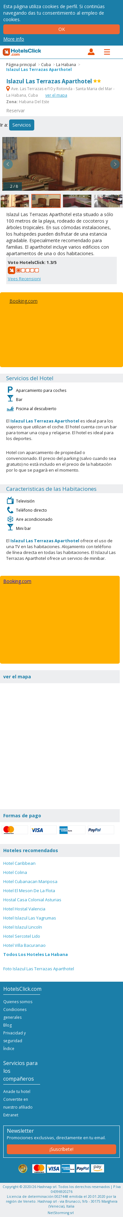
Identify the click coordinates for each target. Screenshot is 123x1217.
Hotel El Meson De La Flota (29, 890)
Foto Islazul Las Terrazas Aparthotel (38, 969)
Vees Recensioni (24, 279)
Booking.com (23, 301)
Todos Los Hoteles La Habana (35, 954)
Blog (7, 1025)
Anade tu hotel (16, 1091)
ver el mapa (56, 95)
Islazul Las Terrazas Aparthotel (39, 69)
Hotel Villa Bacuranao (24, 945)
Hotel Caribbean (19, 863)
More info (13, 39)
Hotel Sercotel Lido (21, 936)
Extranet (10, 1115)
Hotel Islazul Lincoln (22, 927)
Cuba (46, 64)
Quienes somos (17, 1001)
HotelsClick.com (22, 52)
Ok (61, 29)
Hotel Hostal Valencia (24, 909)
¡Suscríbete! (61, 1149)
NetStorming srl (61, 1212)
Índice (8, 1048)
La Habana (66, 64)
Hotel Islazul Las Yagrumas (29, 918)
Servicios (21, 125)
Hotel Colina (15, 872)
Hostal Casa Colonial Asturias (32, 900)
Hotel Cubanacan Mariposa (30, 881)
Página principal (21, 64)
